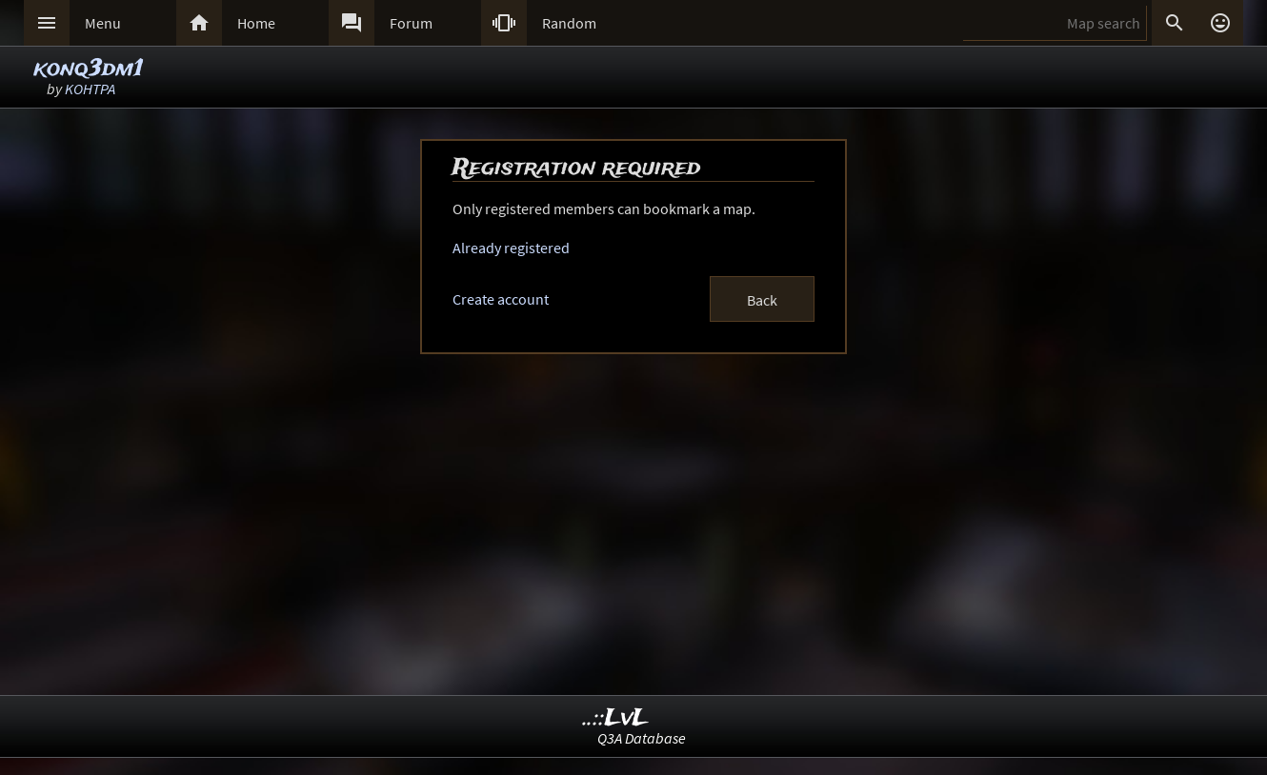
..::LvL (616, 718)
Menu (103, 22)
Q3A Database (641, 737)
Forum (411, 22)
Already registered (511, 247)
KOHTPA (90, 88)
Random (569, 22)
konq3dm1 (88, 69)
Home (256, 22)
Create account (500, 298)
